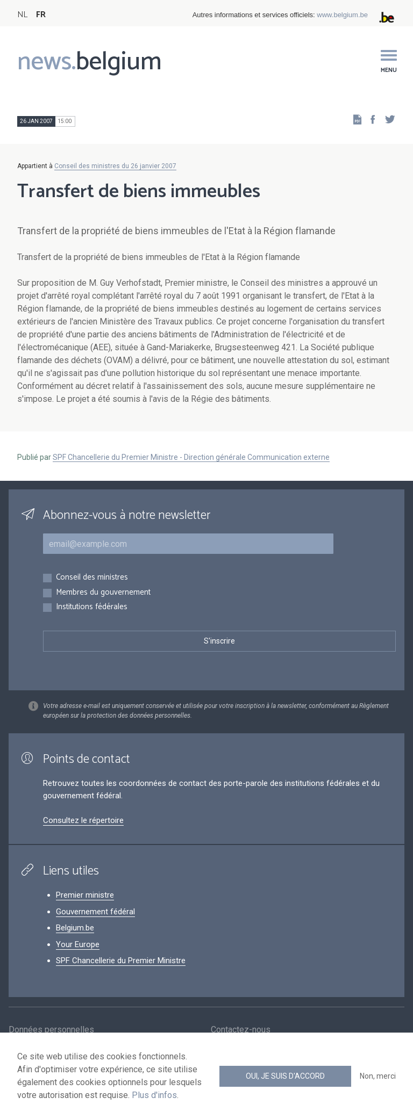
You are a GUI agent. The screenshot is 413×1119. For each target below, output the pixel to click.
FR (41, 15)
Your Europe (77, 944)
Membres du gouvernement (103, 593)
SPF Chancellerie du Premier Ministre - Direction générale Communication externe (191, 457)
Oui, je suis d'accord (285, 1076)
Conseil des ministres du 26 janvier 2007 (115, 166)
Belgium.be (75, 928)
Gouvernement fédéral (95, 911)
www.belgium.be (342, 15)
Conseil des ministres (92, 578)
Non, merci (378, 1076)
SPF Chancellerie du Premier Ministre (121, 960)
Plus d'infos (154, 1095)
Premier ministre (85, 895)
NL (22, 15)
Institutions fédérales (91, 607)
